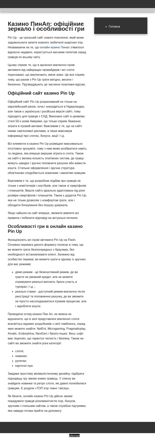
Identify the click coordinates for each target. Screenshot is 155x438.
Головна (114, 26)
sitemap (74, 435)
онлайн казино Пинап (55, 47)
